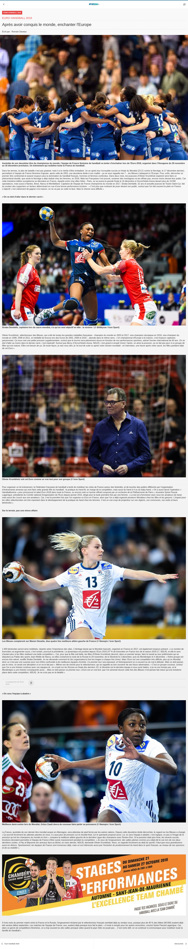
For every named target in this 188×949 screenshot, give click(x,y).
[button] (4, 4)
